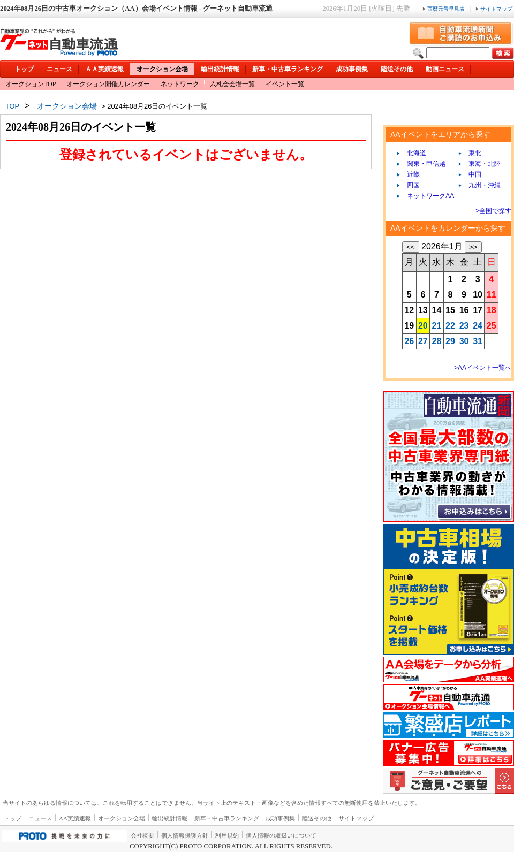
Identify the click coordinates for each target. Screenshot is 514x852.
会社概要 (142, 835)
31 (477, 341)
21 (437, 325)
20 (423, 325)
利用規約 (227, 835)
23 (464, 325)
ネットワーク (180, 84)
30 (464, 341)
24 (477, 325)
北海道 (413, 153)
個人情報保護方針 (184, 835)
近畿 (410, 174)
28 (437, 341)
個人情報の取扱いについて (281, 835)
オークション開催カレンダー (108, 84)
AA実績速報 (75, 818)
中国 (471, 174)
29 (450, 341)
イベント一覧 (285, 84)
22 (450, 325)
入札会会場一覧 (232, 84)
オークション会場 (162, 69)
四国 (410, 185)
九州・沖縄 (481, 185)
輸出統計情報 (220, 69)
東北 (471, 153)
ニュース (59, 69)
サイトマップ (493, 9)
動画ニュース (445, 69)
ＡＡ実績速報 (104, 69)
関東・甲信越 (422, 164)
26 (409, 341)
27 (423, 341)
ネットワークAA (427, 196)
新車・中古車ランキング (287, 69)
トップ (24, 69)
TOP (12, 106)
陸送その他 (397, 69)
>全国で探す (493, 211)
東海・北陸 (481, 164)
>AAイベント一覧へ (482, 367)
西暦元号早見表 (444, 9)
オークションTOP (30, 84)
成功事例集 (352, 69)
